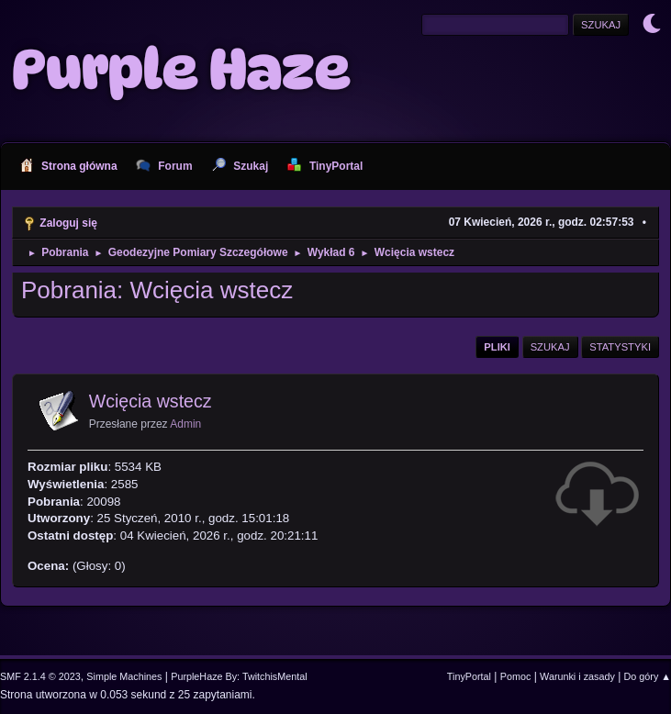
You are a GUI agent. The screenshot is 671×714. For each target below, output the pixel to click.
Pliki (497, 346)
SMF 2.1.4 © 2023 (40, 676)
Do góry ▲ (647, 676)
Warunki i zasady (577, 676)
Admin (185, 424)
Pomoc (515, 676)
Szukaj (550, 346)
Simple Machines (124, 676)
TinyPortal (469, 676)
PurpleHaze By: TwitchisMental (239, 676)
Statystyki (620, 346)
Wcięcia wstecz (150, 401)
